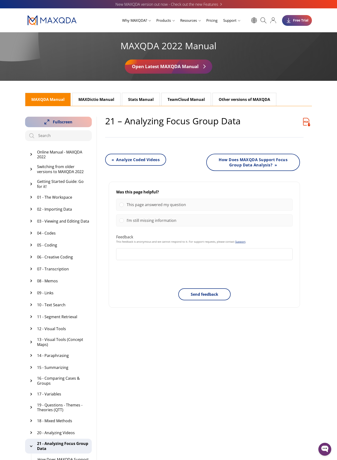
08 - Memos (47, 281)
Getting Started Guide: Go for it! (60, 184)
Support (229, 20)
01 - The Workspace (54, 197)
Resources (188, 20)
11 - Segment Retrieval (57, 316)
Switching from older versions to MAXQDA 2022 (60, 169)
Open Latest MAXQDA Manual (165, 66)
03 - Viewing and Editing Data (63, 221)
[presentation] (204, 275)
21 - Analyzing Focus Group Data (62, 446)
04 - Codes (46, 233)
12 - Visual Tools (51, 328)
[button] (208, 204)
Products (163, 20)
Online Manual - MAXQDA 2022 (59, 154)
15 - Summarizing (52, 367)
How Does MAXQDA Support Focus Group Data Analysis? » (253, 162)
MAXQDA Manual (48, 99)
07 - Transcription (53, 269)
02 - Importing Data (54, 209)
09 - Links (45, 293)
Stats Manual (141, 99)
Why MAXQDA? (134, 20)
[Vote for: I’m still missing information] (204, 220)
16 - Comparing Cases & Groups (58, 381)
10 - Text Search (51, 304)
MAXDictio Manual (96, 99)
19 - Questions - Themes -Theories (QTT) (59, 407)
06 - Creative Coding (55, 257)
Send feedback (204, 294)
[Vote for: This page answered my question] (204, 205)
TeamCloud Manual (186, 99)
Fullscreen (62, 122)
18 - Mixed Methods (54, 420)
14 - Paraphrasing (53, 355)
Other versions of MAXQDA (244, 99)
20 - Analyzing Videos (56, 432)
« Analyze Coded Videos (136, 159)
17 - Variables (49, 394)
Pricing (211, 20)
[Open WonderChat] (324, 449)
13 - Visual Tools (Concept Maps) (60, 342)
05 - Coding (47, 245)
